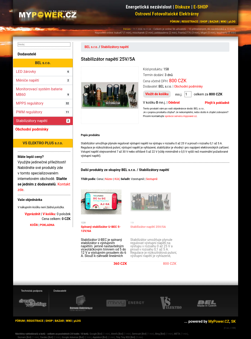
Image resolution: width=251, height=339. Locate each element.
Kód (117, 179)
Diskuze (182, 7)
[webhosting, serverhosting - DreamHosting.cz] (33, 303)
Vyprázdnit (32, 214)
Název (109, 179)
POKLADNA (47, 225)
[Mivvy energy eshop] (125, 303)
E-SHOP (200, 7)
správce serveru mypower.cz (181, 116)
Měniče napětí (43, 80)
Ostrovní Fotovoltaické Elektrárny (167, 14)
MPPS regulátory (43, 103)
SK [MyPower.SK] (233, 321)
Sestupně (151, 179)
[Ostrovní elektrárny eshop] (81, 303)
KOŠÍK (34, 225)
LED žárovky (43, 71)
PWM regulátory (43, 112)
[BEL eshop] (207, 303)
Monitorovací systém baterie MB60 (43, 92)
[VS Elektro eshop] (171, 303)
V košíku (49, 214)
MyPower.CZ (218, 321)
